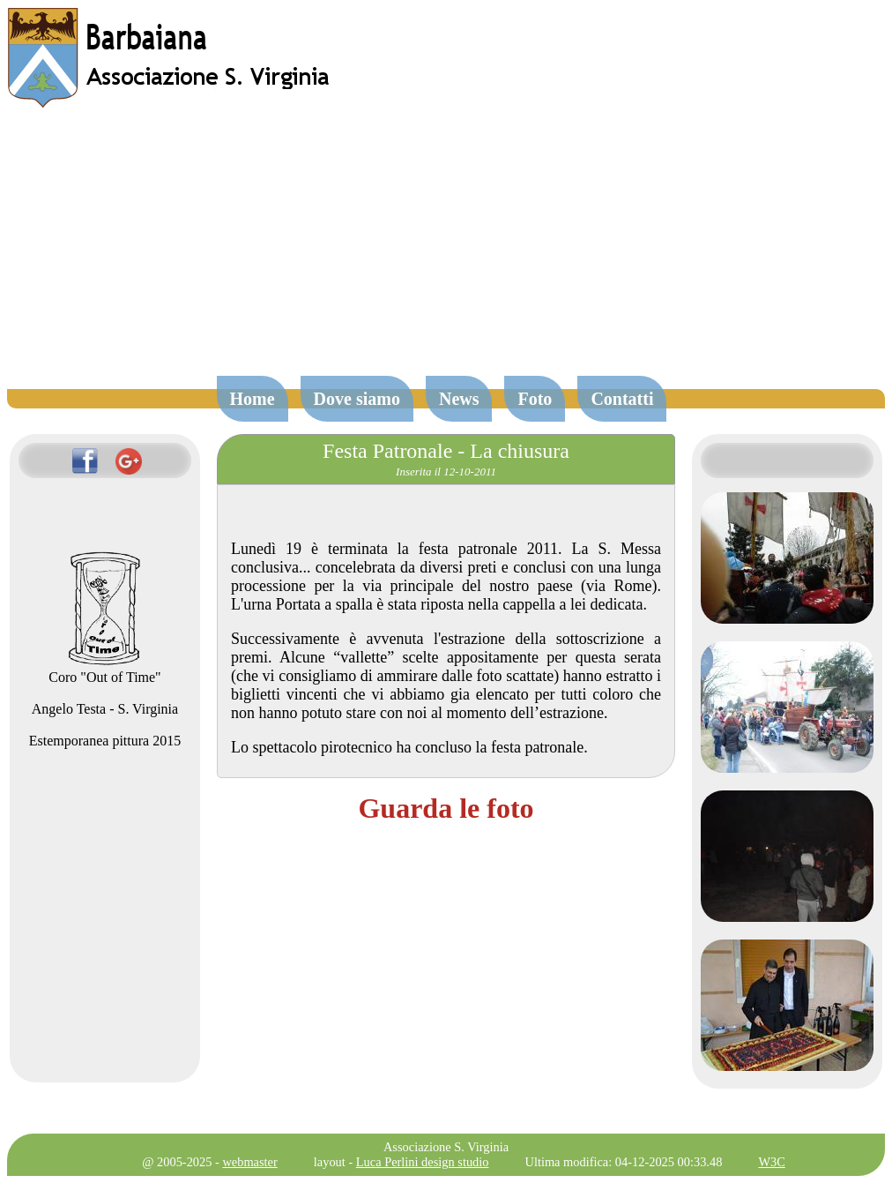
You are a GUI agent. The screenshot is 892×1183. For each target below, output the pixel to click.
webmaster (249, 1162)
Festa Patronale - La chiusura (446, 450)
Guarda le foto (445, 808)
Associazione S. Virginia (446, 1147)
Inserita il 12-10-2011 (446, 471)
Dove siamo (357, 398)
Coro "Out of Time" (104, 669)
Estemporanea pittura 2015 (105, 740)
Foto (534, 398)
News (459, 398)
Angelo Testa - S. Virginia (105, 708)
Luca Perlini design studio (422, 1162)
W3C (771, 1162)
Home (252, 398)
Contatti (622, 398)
